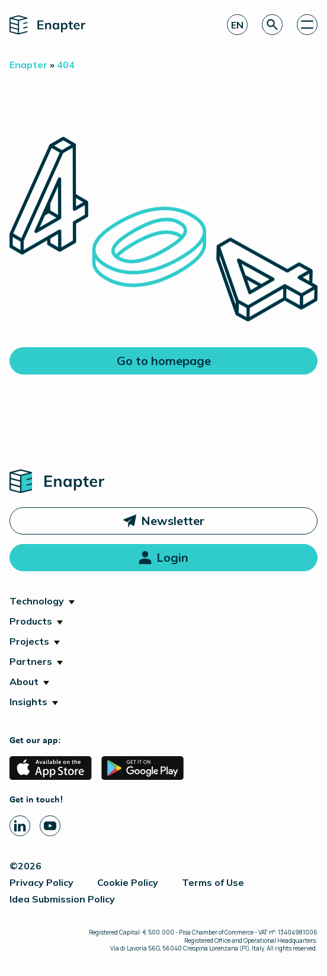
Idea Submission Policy (62, 899)
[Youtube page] (50, 825)
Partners (30, 661)
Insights (28, 702)
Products (30, 621)
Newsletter (172, 520)
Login (172, 557)
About (24, 681)
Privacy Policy (41, 882)
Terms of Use (213, 882)
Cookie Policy (127, 882)
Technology (36, 601)
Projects (29, 641)
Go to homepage (164, 360)
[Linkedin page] (19, 825)
